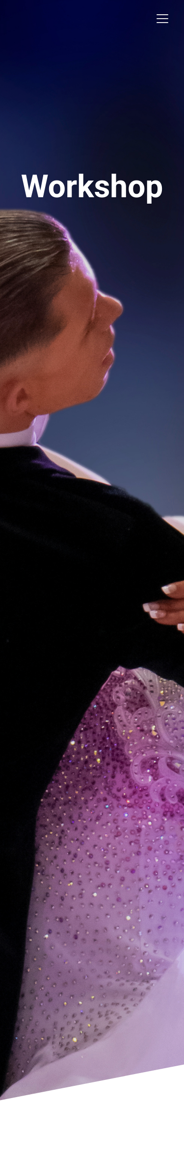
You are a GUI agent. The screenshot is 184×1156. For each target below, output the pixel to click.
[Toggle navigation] (162, 18)
